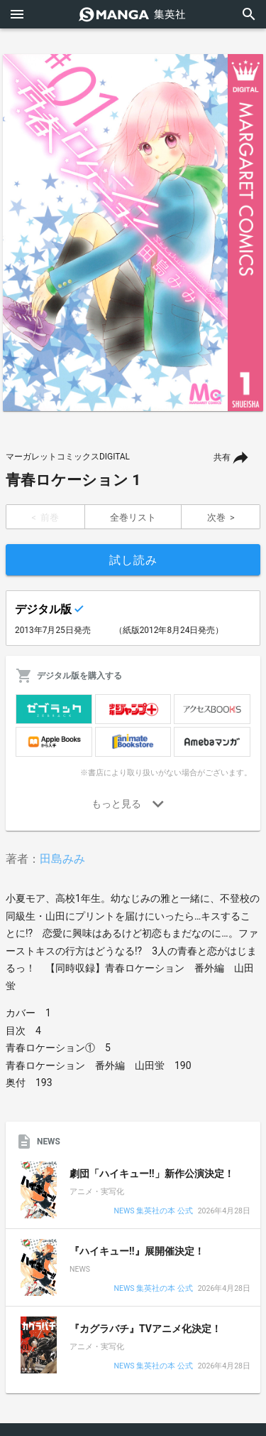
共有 (222, 457)
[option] (133, 232)
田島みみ (62, 859)
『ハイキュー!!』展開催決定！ (137, 1251)
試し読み (133, 560)
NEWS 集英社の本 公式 (152, 1212)
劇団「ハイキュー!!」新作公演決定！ (152, 1173)
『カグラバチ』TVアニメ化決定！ (145, 1328)
